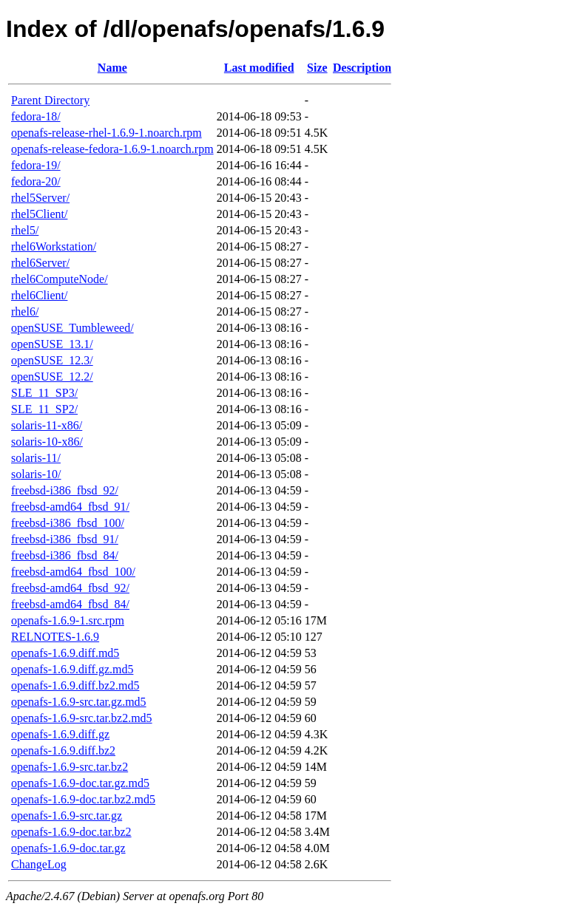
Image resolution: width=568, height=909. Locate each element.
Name (112, 67)
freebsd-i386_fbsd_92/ (64, 490)
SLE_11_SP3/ (44, 393)
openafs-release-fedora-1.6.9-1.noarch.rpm (112, 149)
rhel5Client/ (39, 214)
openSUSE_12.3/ (52, 360)
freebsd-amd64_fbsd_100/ (73, 571)
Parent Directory (50, 100)
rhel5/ (24, 230)
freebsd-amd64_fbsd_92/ (70, 588)
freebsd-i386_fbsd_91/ (64, 539)
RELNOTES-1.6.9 (55, 636)
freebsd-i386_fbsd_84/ (64, 555)
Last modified (259, 67)
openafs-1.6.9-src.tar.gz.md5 (78, 701)
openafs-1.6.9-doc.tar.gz (68, 848)
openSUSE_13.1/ (52, 344)
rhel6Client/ (39, 295)
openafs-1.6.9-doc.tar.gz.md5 (80, 783)
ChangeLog (39, 864)
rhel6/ (24, 311)
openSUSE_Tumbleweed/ (72, 327)
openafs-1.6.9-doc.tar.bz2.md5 (83, 799)
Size (317, 67)
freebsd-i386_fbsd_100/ (67, 523)
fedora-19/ (36, 165)
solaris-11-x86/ (46, 425)
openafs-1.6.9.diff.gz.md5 (72, 669)
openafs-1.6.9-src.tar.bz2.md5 (81, 718)
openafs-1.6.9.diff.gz (60, 734)
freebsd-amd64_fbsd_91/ (70, 506)
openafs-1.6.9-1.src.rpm (67, 620)
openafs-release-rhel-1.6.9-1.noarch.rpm (106, 132)
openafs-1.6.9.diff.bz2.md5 (75, 685)
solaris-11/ (36, 458)
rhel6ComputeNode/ (59, 279)
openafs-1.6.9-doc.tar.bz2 (71, 831)
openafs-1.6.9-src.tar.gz (66, 815)
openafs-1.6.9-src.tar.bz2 (69, 766)
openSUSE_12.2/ (52, 376)
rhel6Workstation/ (53, 246)
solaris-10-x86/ (47, 441)
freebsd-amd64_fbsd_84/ (70, 604)
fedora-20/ (36, 181)
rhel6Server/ (40, 262)
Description (362, 67)
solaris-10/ (36, 474)
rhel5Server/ (40, 197)
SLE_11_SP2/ (44, 409)
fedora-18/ (36, 116)
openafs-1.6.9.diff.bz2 (63, 750)
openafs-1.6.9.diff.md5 (65, 653)
